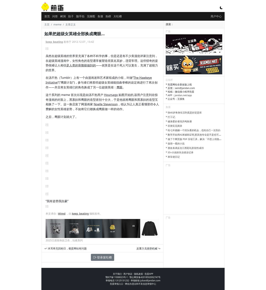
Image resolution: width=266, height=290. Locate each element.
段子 (71, 16)
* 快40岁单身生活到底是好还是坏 (184, 112)
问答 (55, 16)
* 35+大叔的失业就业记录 (179, 152)
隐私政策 (138, 273)
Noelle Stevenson (106, 104)
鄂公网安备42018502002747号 (145, 277)
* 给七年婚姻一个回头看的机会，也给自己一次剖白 (193, 130)
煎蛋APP (149, 273)
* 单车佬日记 (173, 156)
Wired (61, 213)
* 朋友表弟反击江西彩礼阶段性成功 (185, 148)
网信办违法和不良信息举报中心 (140, 283)
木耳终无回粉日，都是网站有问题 (66, 248)
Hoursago (111, 95)
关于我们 (117, 273)
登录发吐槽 (102, 257)
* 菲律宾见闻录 (174, 125)
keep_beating (54, 42)
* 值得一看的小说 (175, 143)
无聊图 (91, 16)
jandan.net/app (183, 95)
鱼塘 (100, 16)
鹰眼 (119, 87)
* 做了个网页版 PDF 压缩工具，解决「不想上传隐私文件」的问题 (201, 139)
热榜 (108, 16)
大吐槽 (117, 16)
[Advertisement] (193, 191)
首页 (47, 16)
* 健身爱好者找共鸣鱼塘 (179, 121)
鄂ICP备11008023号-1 (116, 277)
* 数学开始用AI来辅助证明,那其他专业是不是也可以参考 (196, 134)
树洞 (63, 16)
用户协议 (127, 273)
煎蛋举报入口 (116, 283)
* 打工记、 (171, 117)
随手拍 (80, 16)
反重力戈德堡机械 (149, 248)
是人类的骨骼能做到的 (81, 65)
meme (57, 24)
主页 (47, 24)
